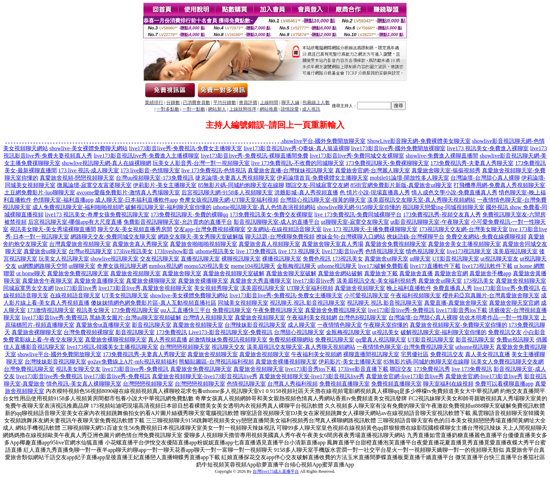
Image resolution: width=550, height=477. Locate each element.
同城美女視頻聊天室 (243, 303)
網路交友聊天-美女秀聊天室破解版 (201, 237)
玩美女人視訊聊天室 (64, 259)
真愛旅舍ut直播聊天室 (103, 325)
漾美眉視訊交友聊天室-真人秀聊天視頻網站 (421, 200)
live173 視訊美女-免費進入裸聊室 (488, 148)
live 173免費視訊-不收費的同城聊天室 (297, 163)
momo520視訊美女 (206, 266)
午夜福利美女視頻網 (312, 317)
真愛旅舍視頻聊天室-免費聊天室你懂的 (458, 325)
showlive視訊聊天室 (114, 259)
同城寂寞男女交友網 (28, 288)
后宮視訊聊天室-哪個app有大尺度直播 (75, 222)
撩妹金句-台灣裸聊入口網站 (350, 237)
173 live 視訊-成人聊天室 (88, 170)
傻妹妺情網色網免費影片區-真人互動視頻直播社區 (153, 303)
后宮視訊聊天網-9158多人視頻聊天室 (227, 192)
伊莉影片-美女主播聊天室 (164, 185)
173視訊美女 (347, 259)
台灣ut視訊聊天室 (90, 251)
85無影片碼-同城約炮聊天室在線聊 (241, 185)
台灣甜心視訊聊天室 (299, 332)
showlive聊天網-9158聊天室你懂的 (359, 207)
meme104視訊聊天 (253, 266)
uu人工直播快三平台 (185, 310)
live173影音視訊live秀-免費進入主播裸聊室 (146, 156)
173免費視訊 (171, 332)
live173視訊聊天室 (469, 251)
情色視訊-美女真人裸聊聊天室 (83, 384)
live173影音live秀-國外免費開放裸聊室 (398, 148)
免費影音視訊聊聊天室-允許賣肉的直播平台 (177, 222)
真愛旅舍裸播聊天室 (203, 281)
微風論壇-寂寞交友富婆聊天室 (94, 185)
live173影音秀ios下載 (462, 310)
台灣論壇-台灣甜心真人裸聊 (484, 178)
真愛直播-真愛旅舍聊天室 (456, 303)
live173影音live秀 (343, 251)
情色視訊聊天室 (425, 251)
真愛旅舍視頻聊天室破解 (233, 273)
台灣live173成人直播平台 (276, 471)
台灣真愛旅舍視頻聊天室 (80, 244)
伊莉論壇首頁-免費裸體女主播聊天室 (322, 178)
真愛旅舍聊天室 (181, 273)
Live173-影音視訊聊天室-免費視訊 (230, 332)
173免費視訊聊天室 (135, 310)
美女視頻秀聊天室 (216, 288)
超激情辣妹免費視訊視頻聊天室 (228, 340)
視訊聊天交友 (228, 347)
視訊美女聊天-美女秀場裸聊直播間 (53, 229)
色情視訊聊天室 (384, 251)
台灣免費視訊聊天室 (29, 369)
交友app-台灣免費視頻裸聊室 (209, 229)
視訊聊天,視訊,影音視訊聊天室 (308, 303)
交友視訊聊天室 (159, 259)
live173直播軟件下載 (435, 266)
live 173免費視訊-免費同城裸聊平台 (358, 214)
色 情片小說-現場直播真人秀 (375, 192)
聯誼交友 (401, 369)
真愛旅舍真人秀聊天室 (140, 244)
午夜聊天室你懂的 (385, 325)
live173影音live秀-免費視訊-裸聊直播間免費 (254, 156)
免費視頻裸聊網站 (291, 340)
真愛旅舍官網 (451, 273)
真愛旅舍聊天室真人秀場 (332, 244)
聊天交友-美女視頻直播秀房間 (135, 229)
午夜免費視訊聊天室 (278, 310)
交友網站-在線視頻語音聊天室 (284, 229)
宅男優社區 (415, 354)
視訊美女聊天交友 (78, 369)
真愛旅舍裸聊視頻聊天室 (116, 340)
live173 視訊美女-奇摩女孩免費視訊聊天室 (97, 214)
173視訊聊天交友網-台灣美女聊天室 (463, 229)
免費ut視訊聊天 (515, 340)
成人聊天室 (302, 325)
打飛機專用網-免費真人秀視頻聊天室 (499, 185)
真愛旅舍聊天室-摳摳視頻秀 (446, 170)
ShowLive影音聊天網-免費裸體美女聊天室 (418, 141)
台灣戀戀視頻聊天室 (185, 347)
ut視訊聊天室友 (499, 259)
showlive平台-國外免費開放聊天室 (323, 141)
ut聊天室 (420, 259)
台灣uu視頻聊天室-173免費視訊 (154, 178)
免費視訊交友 (505, 332)
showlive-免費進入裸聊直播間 (441, 156)
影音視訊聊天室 (151, 325)
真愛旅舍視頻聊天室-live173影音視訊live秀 (204, 376)
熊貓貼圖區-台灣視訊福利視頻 (216, 362)
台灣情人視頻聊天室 (208, 317)
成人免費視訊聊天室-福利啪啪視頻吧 (78, 207)
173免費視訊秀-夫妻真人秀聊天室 (472, 163)
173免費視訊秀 (432, 369)
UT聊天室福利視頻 (310, 288)
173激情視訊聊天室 (51, 310)
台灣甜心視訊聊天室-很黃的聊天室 (323, 200)
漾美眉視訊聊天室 (515, 251)
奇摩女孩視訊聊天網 (122, 266)
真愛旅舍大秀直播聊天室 (260, 281)
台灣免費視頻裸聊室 (88, 332)
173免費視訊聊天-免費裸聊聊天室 (387, 163)
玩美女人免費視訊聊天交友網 (507, 362)
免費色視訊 (317, 259)
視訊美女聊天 (93, 310)
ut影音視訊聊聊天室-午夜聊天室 (430, 222)
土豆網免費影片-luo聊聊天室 (39, 192)
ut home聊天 (31, 273)
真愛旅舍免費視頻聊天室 (396, 244)
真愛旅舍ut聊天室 (45, 251)
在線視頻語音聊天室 (75, 295)
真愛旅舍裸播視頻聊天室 (286, 362)
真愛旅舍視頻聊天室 (135, 273)
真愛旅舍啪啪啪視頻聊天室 (203, 244)
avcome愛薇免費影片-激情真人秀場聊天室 (128, 192)
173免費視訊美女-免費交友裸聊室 (271, 214)
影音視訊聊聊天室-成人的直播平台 (277, 222)
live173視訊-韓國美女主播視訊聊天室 (112, 347)
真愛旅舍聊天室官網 (514, 303)
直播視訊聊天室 (200, 259)
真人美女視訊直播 (487, 354)
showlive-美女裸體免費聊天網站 (88, 148)
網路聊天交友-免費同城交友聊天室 (113, 237)
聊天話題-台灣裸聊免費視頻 (279, 237)
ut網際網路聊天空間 (42, 266)
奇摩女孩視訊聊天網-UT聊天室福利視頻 (229, 200)
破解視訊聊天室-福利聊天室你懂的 (168, 207)
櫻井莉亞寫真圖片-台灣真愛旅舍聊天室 (490, 295)
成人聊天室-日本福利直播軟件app (136, 200)
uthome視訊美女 (215, 251)
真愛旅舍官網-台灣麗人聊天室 (372, 170)
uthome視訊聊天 (337, 266)
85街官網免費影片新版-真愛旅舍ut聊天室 (401, 185)
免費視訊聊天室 (231, 310)
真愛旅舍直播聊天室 (99, 281)
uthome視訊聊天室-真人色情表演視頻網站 (264, 207)
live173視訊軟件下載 (487, 266)
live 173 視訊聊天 (299, 251)
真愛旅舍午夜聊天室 (47, 281)
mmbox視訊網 (166, 266)
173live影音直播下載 (363, 369)
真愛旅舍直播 (416, 273)
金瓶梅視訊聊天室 (348, 332)
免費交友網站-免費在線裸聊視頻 (486, 237)
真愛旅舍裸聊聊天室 (151, 281)
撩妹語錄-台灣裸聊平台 (415, 237)
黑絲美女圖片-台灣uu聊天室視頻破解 (135, 317)
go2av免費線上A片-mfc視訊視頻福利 (133, 362)
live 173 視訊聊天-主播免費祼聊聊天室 (370, 229)
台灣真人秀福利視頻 (292, 384)
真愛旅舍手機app (490, 273)
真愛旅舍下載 (381, 273)
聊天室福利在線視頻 (448, 384)
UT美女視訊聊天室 (125, 295)
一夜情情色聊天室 (339, 325)
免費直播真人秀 (452, 288)
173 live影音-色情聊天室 (150, 170)
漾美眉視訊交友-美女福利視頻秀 (376, 281)
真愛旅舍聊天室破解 (291, 273)
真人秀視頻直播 (167, 340)
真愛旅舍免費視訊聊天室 (78, 273)
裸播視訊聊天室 (281, 259)
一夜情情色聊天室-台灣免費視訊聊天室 (405, 347)
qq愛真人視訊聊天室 (381, 340)
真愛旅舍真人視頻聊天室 (269, 244)
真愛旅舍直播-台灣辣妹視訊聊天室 (291, 170)
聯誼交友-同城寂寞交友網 (317, 185)
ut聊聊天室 (82, 266)
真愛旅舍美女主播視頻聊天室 (464, 244)
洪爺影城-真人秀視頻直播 (306, 192)
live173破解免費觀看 (383, 266)
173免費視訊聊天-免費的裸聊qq (189, 214)
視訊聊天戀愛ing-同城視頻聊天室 (443, 207)
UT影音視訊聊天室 (455, 259)
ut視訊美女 (385, 332)
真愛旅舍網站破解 (340, 273)
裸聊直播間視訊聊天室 (371, 354)
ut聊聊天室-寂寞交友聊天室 (355, 222)
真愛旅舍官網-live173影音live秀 (404, 376)
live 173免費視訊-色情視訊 (213, 170)
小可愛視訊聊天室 (366, 295)
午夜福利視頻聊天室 (415, 295)
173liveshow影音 (174, 251)
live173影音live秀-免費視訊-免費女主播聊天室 (185, 148)
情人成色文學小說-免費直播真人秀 (454, 192)
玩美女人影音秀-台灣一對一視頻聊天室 (201, 163)
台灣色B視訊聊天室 (362, 317)
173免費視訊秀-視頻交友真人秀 (442, 214)
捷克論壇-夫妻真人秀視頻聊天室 (235, 178)
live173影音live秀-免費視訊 (507, 288)
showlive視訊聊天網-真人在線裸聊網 (106, 163)
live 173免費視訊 (256, 251)
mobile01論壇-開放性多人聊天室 (409, 178)
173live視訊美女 (133, 251)
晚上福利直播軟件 (409, 288)
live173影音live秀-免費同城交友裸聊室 (357, 156)
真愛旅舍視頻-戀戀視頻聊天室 (77, 178)
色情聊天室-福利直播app (63, 200)
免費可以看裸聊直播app (504, 384)
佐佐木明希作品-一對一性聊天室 (499, 317)
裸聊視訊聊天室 (241, 259)
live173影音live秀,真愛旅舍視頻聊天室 (146, 288)
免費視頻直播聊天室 (344, 384)
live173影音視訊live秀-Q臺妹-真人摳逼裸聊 (296, 148)
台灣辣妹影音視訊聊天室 (255, 325)
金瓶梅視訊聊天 (296, 266)
